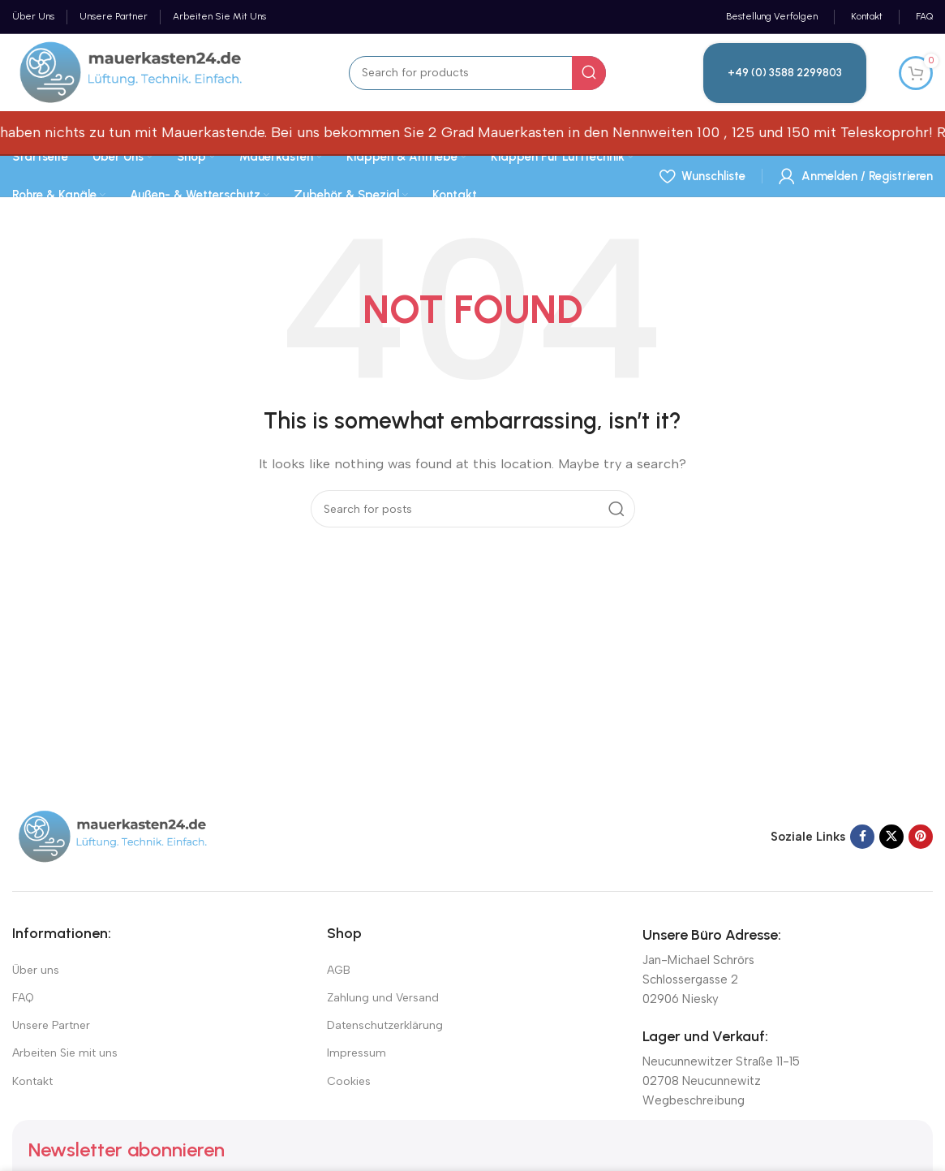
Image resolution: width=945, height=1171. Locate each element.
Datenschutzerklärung (385, 1025)
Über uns (35, 970)
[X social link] (891, 836)
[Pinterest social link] (920, 836)
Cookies (349, 1081)
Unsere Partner (51, 1025)
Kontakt (32, 1081)
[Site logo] (131, 71)
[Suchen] (477, 73)
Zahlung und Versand (383, 998)
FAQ (23, 998)
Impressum (356, 1053)
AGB (338, 970)
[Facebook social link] (862, 836)
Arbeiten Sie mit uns (65, 1053)
